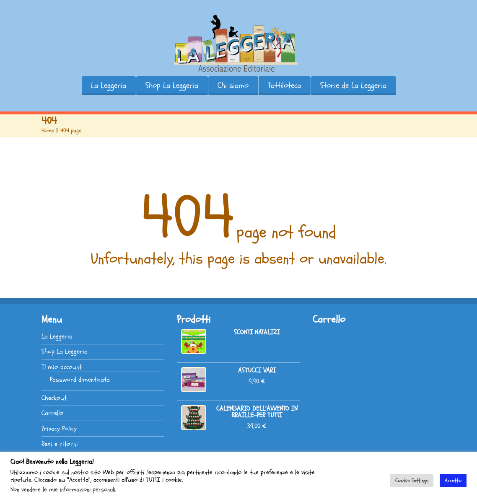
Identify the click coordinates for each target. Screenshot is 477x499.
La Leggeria (108, 85)
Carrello (52, 413)
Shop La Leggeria (171, 85)
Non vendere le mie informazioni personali (62, 489)
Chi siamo (233, 85)
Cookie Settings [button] (411, 480)
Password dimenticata (80, 379)
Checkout (54, 398)
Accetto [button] (453, 480)
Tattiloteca (284, 85)
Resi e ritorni (59, 444)
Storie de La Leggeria (353, 85)
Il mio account (61, 367)
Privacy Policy (59, 428)
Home (47, 130)
